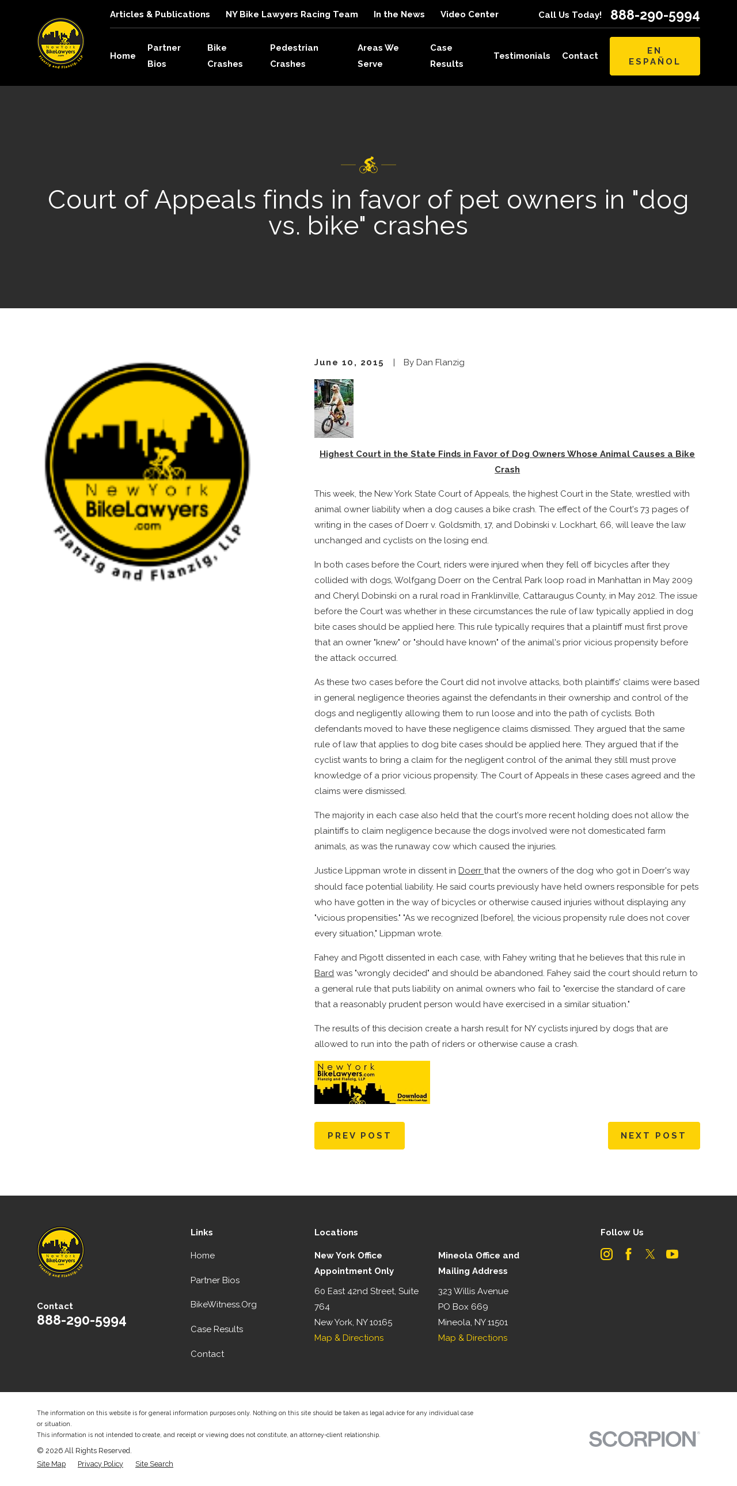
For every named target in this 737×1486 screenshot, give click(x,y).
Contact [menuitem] (580, 56)
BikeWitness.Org (224, 1304)
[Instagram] (607, 1254)
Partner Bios (215, 1280)
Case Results (217, 1329)
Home (203, 1255)
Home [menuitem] (123, 56)
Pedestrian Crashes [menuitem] (294, 56)
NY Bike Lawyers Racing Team (292, 14)
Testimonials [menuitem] (521, 56)
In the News (399, 14)
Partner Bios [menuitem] (164, 56)
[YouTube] (672, 1254)
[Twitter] (650, 1254)
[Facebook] (628, 1254)
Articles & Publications (160, 14)
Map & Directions (348, 1338)
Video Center (469, 14)
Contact (207, 1354)
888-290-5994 (655, 14)
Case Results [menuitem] (447, 56)
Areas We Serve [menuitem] (378, 56)
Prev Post (360, 1135)
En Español (655, 56)
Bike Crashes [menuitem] (225, 56)
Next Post (654, 1135)
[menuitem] (51, 1464)
